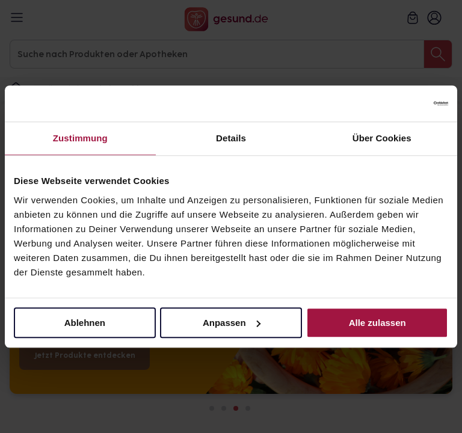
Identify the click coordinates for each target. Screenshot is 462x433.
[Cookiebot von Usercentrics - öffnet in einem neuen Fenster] (395, 103)
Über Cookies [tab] (382, 138)
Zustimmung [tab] (80, 138)
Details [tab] (231, 138)
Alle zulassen (377, 323)
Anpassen (231, 323)
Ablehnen (84, 323)
